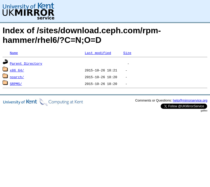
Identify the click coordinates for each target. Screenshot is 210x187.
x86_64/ (17, 70)
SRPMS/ (16, 83)
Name (14, 52)
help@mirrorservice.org (190, 100)
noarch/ (17, 77)
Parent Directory (26, 63)
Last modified (98, 52)
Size (127, 52)
